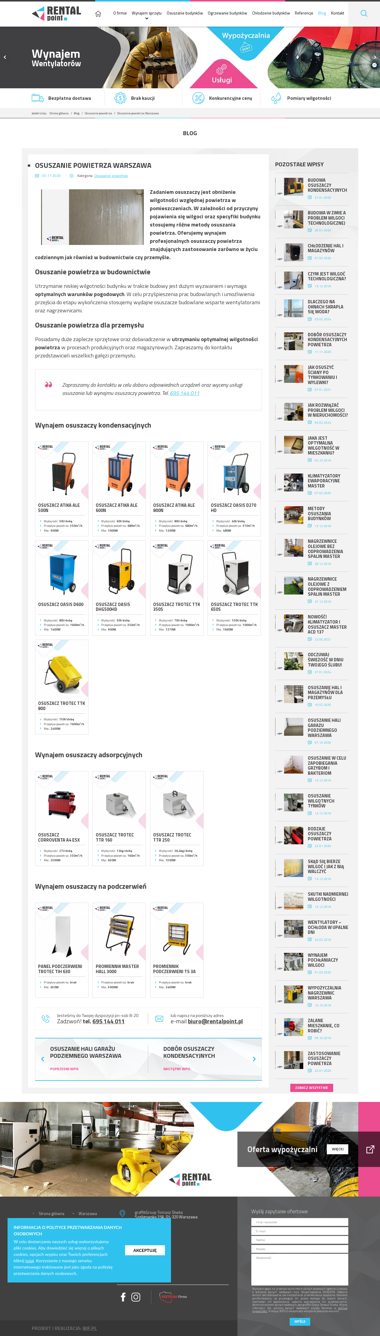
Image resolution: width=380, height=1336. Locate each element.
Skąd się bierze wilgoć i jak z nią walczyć (326, 866)
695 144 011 (184, 393)
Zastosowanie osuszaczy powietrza (324, 1058)
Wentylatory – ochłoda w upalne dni (328, 927)
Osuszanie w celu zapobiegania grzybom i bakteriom (327, 766)
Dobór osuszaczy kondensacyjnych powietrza (327, 339)
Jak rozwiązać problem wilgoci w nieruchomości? (328, 410)
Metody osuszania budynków (319, 513)
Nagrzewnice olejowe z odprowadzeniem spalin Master (327, 587)
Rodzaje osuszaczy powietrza (320, 834)
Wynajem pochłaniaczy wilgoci (323, 960)
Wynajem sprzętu (147, 13)
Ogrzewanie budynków (227, 13)
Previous (5, 58)
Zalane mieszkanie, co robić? (324, 1025)
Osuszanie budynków (185, 13)
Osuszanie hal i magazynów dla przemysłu (325, 692)
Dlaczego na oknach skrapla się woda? (325, 306)
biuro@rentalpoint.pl (215, 1021)
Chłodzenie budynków (271, 13)
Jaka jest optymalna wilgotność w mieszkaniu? (323, 446)
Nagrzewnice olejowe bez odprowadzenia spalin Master (325, 549)
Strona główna (59, 113)
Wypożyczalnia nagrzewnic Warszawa (324, 993)
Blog (322, 13)
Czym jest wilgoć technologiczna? (327, 276)
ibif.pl (89, 1328)
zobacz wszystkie (311, 1087)
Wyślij (300, 1321)
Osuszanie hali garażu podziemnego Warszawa (324, 728)
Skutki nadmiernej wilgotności (328, 897)
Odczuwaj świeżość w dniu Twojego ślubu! (325, 659)
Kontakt (337, 13)
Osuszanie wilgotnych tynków (321, 801)
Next (375, 58)
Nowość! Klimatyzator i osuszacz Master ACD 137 (327, 624)
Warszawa (88, 1214)
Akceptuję (144, 1250)
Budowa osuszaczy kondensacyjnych (327, 185)
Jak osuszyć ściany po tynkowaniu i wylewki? (322, 375)
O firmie (120, 13)
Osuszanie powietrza (98, 113)
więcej (337, 1149)
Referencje (304, 13)
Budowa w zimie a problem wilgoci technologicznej (327, 218)
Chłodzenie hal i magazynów (325, 248)
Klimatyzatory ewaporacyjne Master (324, 481)
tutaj (29, 1260)
